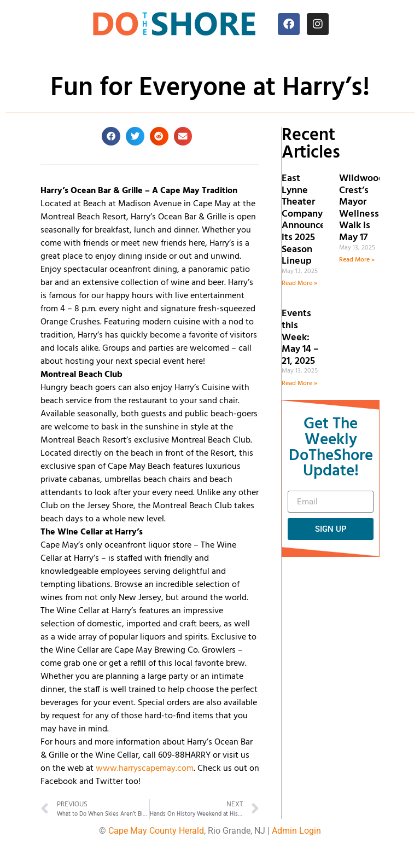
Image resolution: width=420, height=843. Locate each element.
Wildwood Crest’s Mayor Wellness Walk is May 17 (361, 208)
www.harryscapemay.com (145, 768)
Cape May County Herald (156, 830)
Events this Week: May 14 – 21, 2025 (300, 337)
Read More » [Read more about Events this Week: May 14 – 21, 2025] (299, 383)
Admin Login (296, 830)
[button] (111, 136)
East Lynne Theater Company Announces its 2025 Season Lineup (306, 220)
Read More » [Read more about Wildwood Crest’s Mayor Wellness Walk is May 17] (357, 259)
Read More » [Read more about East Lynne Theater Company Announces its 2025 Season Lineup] (299, 283)
